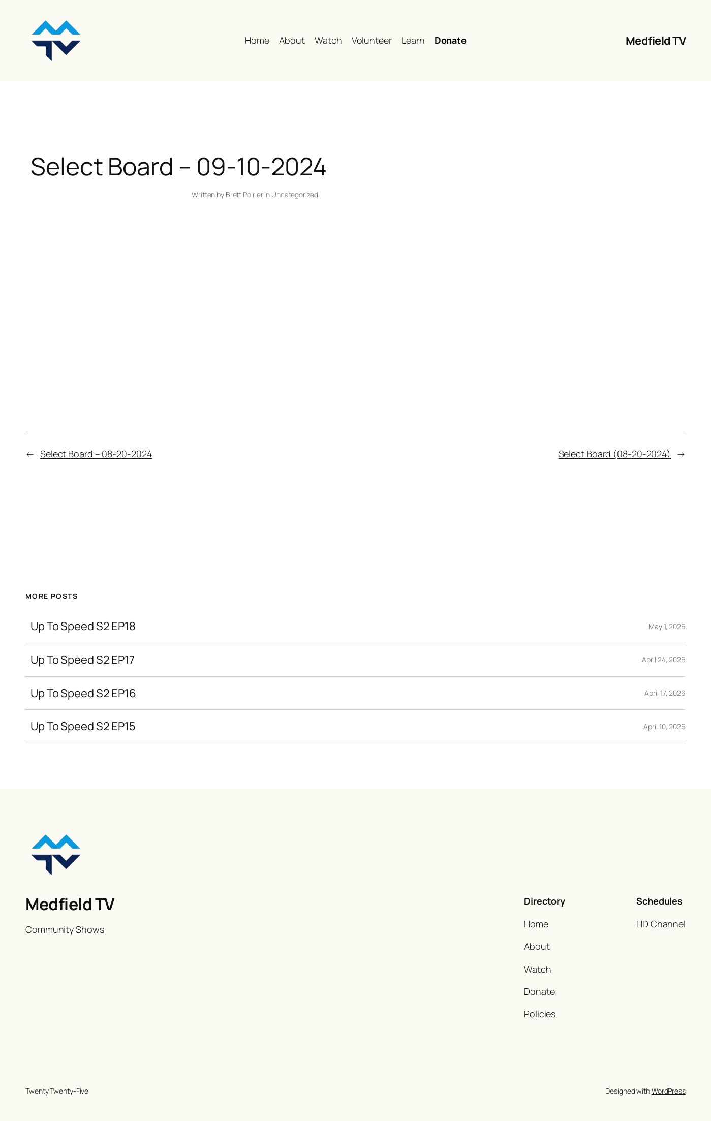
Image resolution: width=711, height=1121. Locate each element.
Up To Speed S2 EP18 (83, 626)
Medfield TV (656, 40)
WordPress (669, 1091)
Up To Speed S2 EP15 (83, 726)
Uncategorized (294, 194)
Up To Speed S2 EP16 (83, 693)
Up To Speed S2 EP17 (82, 659)
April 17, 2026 (665, 693)
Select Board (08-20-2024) (615, 454)
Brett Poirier (244, 194)
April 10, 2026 (664, 726)
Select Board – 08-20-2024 (96, 454)
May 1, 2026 (667, 626)
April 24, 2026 (664, 659)
